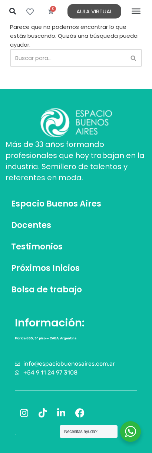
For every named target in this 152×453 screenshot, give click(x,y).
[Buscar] (67, 58)
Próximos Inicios (45, 268)
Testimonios (37, 246)
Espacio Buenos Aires (56, 203)
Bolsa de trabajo (46, 289)
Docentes (31, 225)
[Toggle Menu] (136, 11)
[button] (12, 11)
